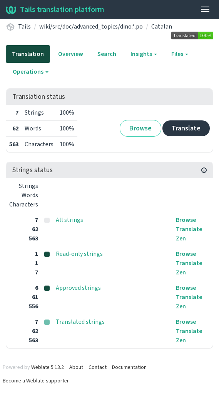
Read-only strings (79, 254)
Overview (70, 54)
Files (179, 54)
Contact (98, 367)
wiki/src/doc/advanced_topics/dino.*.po (91, 26)
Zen (181, 238)
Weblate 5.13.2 (47, 367)
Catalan (161, 26)
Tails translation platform (55, 9)
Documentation (129, 367)
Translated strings (80, 322)
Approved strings (78, 288)
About (76, 367)
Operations (30, 72)
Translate (186, 128)
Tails (24, 26)
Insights (143, 54)
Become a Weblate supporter (36, 381)
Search (106, 54)
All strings (69, 220)
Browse (140, 128)
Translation (28, 54)
